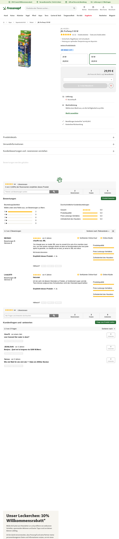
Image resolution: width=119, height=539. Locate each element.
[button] (59, 137)
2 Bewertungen (23, 184)
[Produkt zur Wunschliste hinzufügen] (111, 85)
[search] (51, 8)
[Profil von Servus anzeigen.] (7, 359)
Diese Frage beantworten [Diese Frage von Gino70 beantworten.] (13, 341)
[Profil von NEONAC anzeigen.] (7, 238)
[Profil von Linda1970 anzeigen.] (8, 275)
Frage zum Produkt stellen (105, 322)
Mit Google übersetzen (40, 252)
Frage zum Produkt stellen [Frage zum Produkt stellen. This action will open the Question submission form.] (98, 34)
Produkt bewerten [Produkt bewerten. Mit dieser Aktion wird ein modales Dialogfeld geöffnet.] (83, 34)
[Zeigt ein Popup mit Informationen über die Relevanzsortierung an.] (84, 231)
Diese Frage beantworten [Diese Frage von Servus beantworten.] (13, 366)
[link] (84, 8)
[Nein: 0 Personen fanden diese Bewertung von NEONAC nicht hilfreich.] (50, 266)
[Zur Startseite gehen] (12, 8)
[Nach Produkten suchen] (74, 8)
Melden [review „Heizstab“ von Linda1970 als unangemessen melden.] (58, 302)
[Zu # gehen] (68, 45)
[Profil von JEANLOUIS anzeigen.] (9, 347)
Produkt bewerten (109, 198)
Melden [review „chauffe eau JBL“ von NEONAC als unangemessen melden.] (58, 266)
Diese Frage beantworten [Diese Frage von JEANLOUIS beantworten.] (13, 353)
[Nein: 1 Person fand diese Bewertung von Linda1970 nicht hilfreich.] (50, 302)
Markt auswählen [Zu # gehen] (72, 113)
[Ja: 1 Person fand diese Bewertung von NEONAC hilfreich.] (44, 266)
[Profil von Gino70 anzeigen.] (7, 334)
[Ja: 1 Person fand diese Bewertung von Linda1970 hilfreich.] (44, 302)
